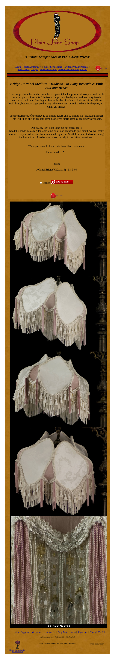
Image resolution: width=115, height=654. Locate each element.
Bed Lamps (24, 69)
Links (73, 632)
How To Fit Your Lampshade (72, 69)
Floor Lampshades (53, 66)
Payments (82, 632)
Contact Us (50, 632)
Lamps (34, 69)
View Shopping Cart (25, 632)
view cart (104, 68)
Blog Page (62, 632)
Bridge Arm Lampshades (76, 66)
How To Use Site (48, 69)
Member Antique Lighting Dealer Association (17, 651)
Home (18, 66)
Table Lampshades (32, 66)
